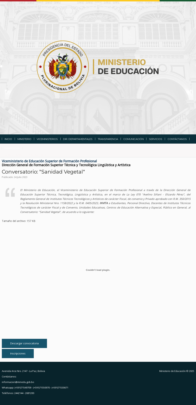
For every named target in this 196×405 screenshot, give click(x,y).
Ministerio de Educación (172, 371)
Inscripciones (18, 353)
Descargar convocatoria (24, 343)
